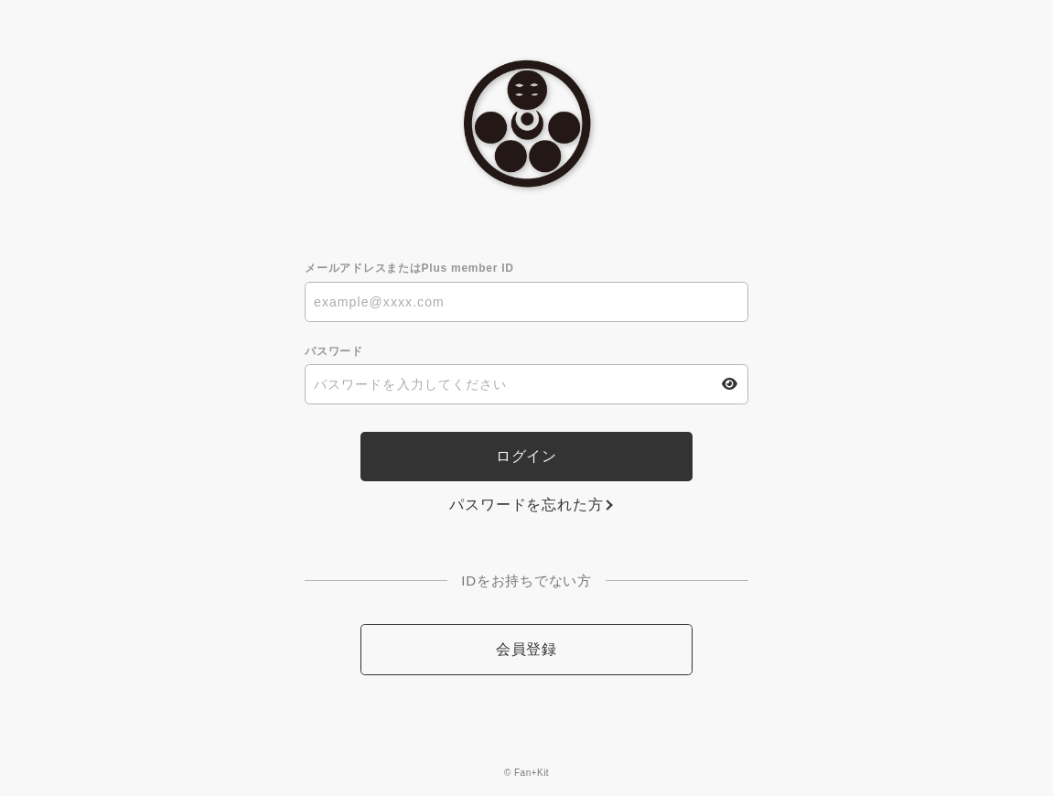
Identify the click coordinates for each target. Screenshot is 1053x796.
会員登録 (526, 649)
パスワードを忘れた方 (526, 504)
